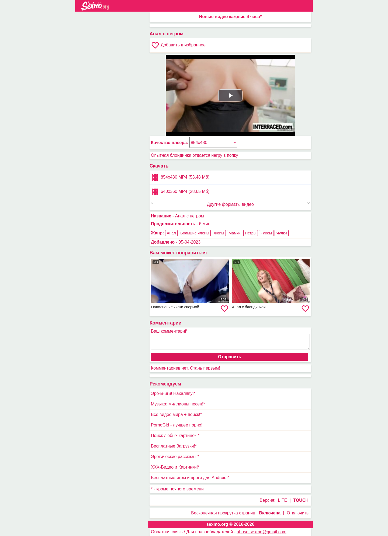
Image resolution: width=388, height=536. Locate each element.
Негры (250, 233)
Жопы (218, 233)
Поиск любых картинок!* (175, 435)
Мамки (234, 233)
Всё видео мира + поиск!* (176, 414)
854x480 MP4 (180, 177)
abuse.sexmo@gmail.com (261, 532)
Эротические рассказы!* (175, 456)
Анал (171, 233)
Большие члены (194, 233)
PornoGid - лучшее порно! (176, 425)
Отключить (298, 513)
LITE (282, 500)
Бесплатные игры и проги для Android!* (190, 477)
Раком (266, 233)
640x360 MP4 (180, 191)
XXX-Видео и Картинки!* (175, 467)
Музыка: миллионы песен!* (178, 404)
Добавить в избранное (178, 45)
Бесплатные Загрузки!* (174, 446)
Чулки (281, 233)
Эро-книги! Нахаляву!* (173, 393)
